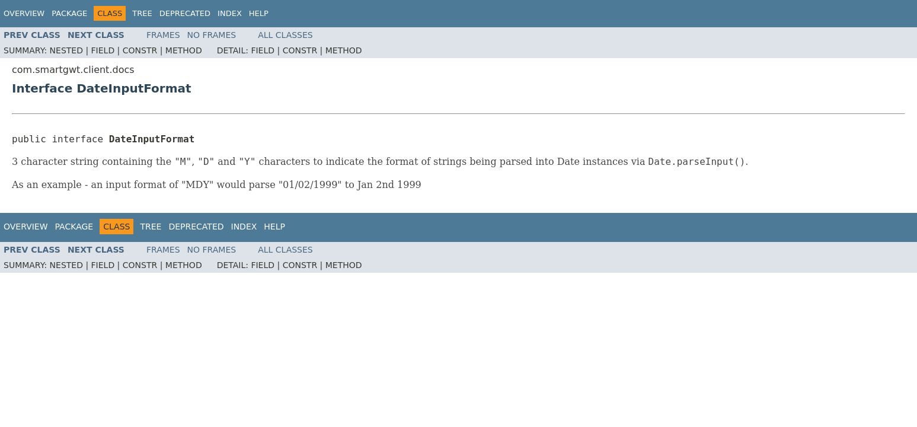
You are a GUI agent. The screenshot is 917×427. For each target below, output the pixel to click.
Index (230, 13)
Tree (142, 13)
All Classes (285, 35)
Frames (163, 35)
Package (69, 13)
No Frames (212, 35)
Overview (24, 13)
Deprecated (184, 13)
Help (259, 13)
